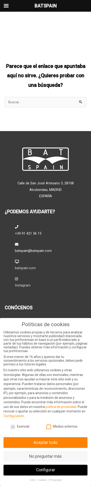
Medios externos (61, 426)
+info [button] (33, 480)
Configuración (14, 416)
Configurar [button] (45, 470)
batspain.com (25, 268)
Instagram (23, 285)
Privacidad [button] (56, 480)
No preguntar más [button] (45, 456)
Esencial (19, 426)
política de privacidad (61, 406)
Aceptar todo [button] (45, 442)
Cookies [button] (43, 480)
